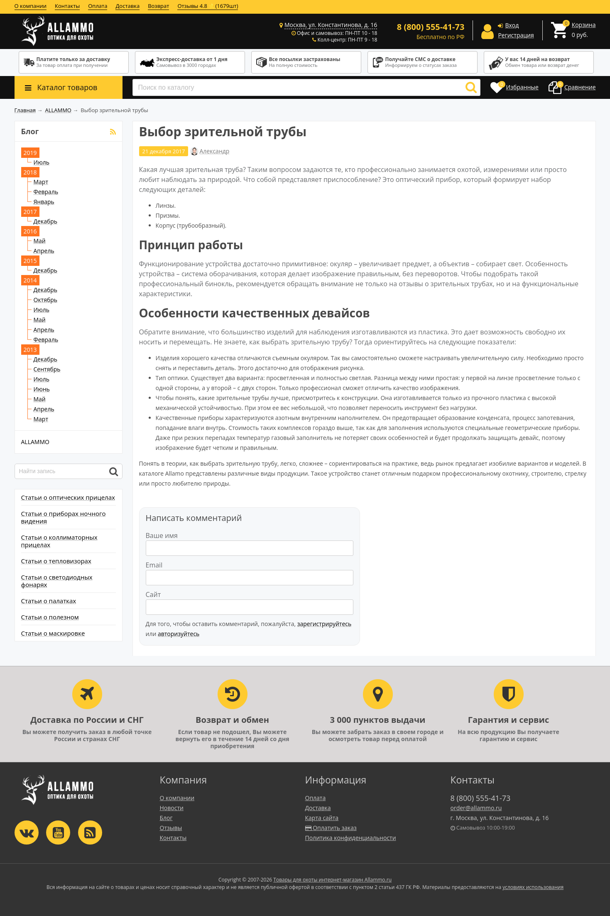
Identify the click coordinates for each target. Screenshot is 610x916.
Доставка (127, 6)
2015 (30, 261)
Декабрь (46, 221)
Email (154, 565)
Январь (44, 202)
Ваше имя (162, 535)
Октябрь (46, 300)
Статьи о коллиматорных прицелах (59, 541)
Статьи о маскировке (53, 633)
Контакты (67, 6)
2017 (30, 212)
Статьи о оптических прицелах (68, 497)
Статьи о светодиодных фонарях (57, 581)
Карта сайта (322, 818)
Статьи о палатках (48, 601)
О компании (31, 6)
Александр (214, 151)
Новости (172, 808)
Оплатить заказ (331, 828)
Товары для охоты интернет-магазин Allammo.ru (332, 879)
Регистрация (516, 35)
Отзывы (171, 828)
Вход (512, 25)
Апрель (44, 251)
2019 (30, 153)
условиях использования (532, 887)
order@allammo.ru (476, 808)
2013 (30, 350)
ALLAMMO (35, 442)
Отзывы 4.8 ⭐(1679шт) (207, 6)
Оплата (97, 6)
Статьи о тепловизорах (56, 561)
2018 (30, 172)
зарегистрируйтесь (324, 624)
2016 (30, 231)
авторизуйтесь (178, 634)
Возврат (158, 6)
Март (41, 182)
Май (40, 241)
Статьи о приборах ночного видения (63, 517)
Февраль (46, 192)
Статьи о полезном (50, 617)
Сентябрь (47, 369)
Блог (166, 818)
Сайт (153, 594)
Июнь (42, 389)
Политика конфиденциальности (350, 838)
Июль (42, 162)
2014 (30, 280)
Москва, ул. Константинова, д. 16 (330, 25)
